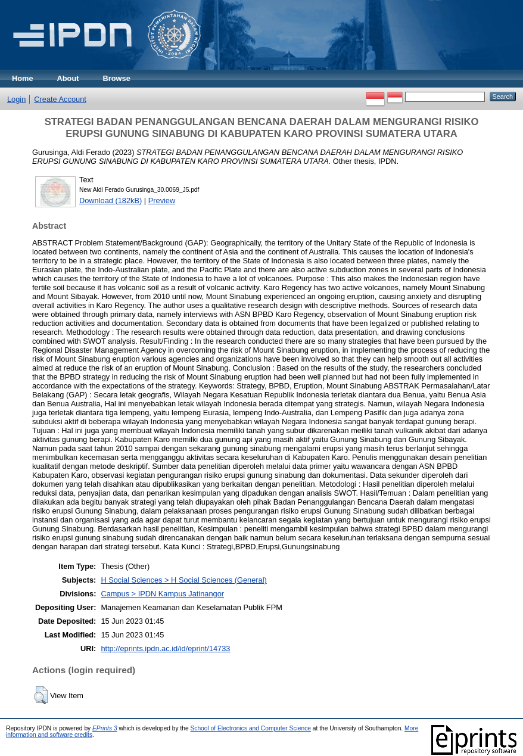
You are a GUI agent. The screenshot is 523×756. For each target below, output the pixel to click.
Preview (162, 200)
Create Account (60, 99)
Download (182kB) (110, 200)
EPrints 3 (104, 728)
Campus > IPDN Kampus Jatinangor (162, 593)
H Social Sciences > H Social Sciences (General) (183, 579)
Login (16, 99)
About (68, 78)
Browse (116, 78)
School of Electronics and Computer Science (250, 728)
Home (22, 78)
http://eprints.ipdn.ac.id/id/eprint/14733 (165, 648)
